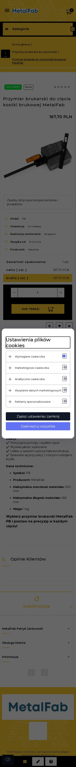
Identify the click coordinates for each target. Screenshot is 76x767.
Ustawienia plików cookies (28, 342)
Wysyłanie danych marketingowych (38, 390)
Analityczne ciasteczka (30, 379)
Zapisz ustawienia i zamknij (38, 416)
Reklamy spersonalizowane (33, 401)
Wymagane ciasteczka (30, 356)
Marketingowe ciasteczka (32, 367)
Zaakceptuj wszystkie (38, 426)
